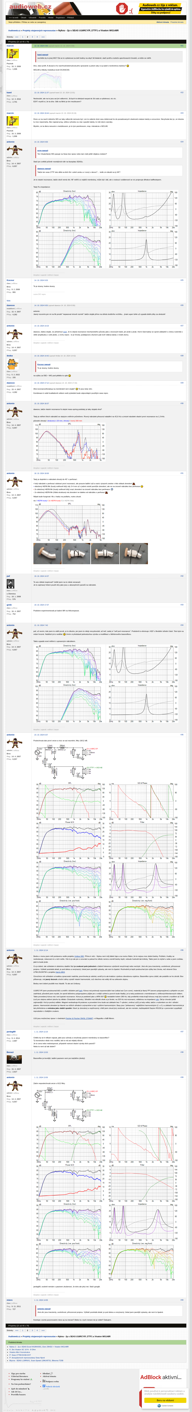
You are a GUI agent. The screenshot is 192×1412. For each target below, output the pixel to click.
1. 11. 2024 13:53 (41, 1052)
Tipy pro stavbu (18, 1373)
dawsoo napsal (44, 168)
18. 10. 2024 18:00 (41, 473)
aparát (43, 275)
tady (80, 991)
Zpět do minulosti (19, 1389)
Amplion (36, 275)
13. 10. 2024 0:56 (41, 46)
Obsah (23, 17)
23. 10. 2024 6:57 (41, 735)
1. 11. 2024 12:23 (41, 1032)
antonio (10, 142)
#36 (182, 950)
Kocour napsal (43, 364)
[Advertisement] (143, 8)
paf (8, 576)
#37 (182, 1032)
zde (157, 999)
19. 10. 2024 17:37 (41, 605)
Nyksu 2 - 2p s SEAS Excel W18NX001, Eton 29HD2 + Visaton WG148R (39, 1347)
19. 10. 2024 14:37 (41, 576)
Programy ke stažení (20, 1379)
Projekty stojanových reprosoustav (39, 31)
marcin (10, 46)
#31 (182, 473)
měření (50, 275)
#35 (182, 735)
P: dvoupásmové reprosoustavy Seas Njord (27, 1358)
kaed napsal (42, 55)
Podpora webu (51, 1381)
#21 (182, 46)
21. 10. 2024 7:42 (41, 625)
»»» (43, 37)
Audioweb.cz (14, 31)
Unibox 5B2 (79, 956)
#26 (182, 305)
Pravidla (42, 17)
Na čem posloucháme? (21, 1384)
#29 (182, 383)
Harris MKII (60, 972)
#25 (182, 280)
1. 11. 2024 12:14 (41, 950)
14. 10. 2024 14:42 (41, 356)
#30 (182, 403)
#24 (182, 142)
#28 (182, 356)
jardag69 (11, 1031)
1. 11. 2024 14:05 (41, 1300)
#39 (182, 1077)
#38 (182, 1052)
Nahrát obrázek (51, 1386)
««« (16, 37)
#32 (182, 576)
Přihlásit (70, 17)
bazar (56, 275)
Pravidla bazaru (18, 1394)
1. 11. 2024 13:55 (41, 1077)
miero (10, 1300)
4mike (10, 356)
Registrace (60, 17)
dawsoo (11, 305)
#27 (182, 326)
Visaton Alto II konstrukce (19, 1352)
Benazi (10, 1052)
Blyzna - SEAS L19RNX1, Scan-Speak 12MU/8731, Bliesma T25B (36, 1360)
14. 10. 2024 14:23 (41, 326)
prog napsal (42, 150)
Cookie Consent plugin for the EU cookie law (165, 1405)
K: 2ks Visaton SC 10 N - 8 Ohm (22, 1349)
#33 (182, 605)
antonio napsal (43, 1309)
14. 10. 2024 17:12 (41, 383)
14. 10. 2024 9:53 (41, 280)
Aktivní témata (49, 1376)
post (65, 332)
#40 (182, 1300)
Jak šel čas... (16, 1391)
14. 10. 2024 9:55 (41, 305)
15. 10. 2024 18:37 (41, 403)
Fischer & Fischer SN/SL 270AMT (79, 1018)
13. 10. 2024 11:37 (41, 93)
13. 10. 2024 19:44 (41, 113)
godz (9, 605)
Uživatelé (32, 17)
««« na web (13, 17)
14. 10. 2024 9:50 (41, 142)
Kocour (10, 280)
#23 (182, 113)
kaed (9, 92)
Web (9, 301)
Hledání (46, 1373)
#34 (182, 625)
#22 (182, 92)
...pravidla (46, 1389)
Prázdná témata (177, 22)
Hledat (50, 17)
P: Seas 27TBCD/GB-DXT (20, 1355)
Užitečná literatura (19, 1376)
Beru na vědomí (165, 1400)
